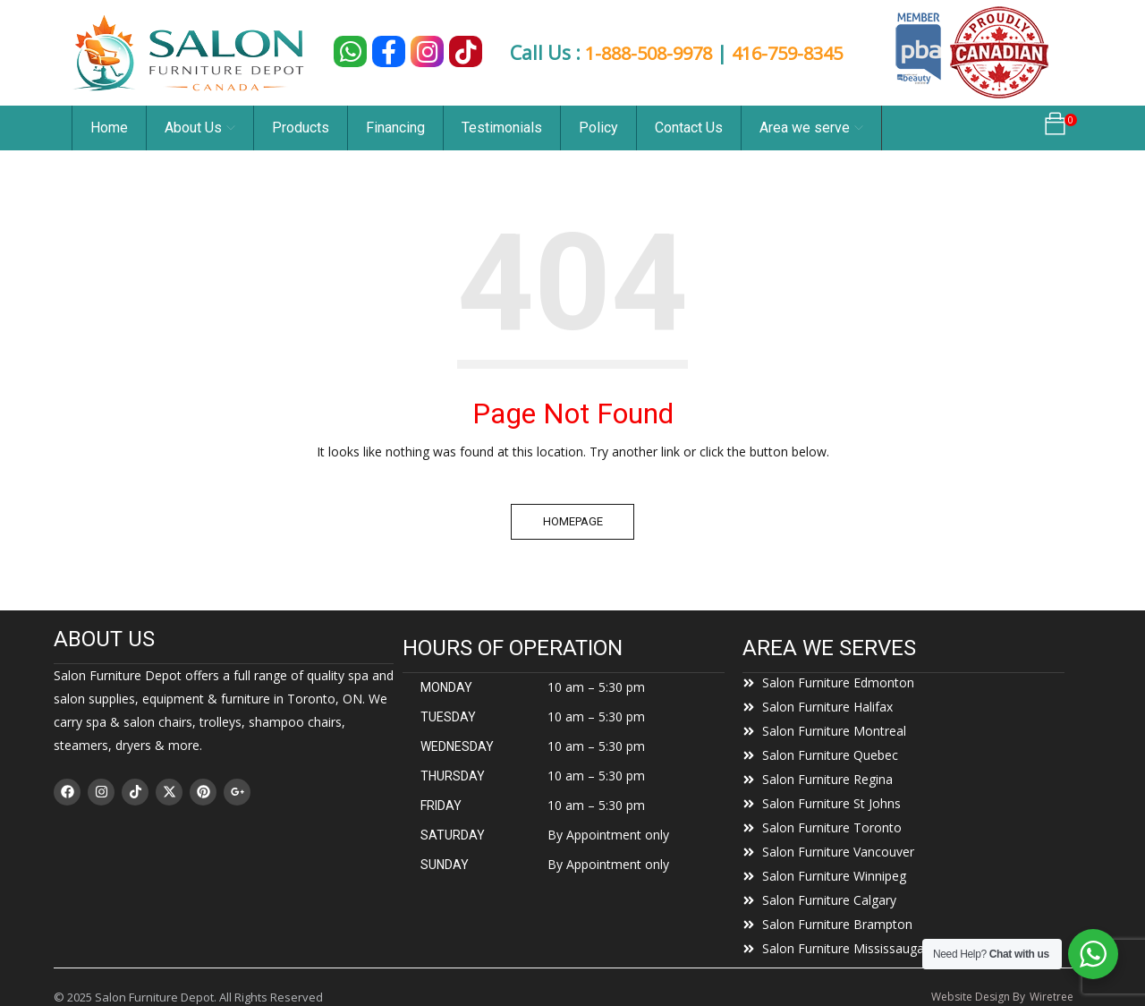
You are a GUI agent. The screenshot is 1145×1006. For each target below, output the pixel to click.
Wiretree (1051, 996)
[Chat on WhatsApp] (350, 51)
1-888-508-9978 (648, 52)
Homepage (573, 521)
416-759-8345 (796, 52)
